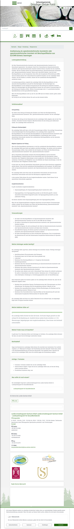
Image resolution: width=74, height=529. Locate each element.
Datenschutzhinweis (13, 525)
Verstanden (60, 525)
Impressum (29, 525)
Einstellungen (45, 525)
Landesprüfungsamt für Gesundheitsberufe (24, 388)
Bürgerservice (33, 47)
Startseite (13, 47)
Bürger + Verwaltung (23, 47)
